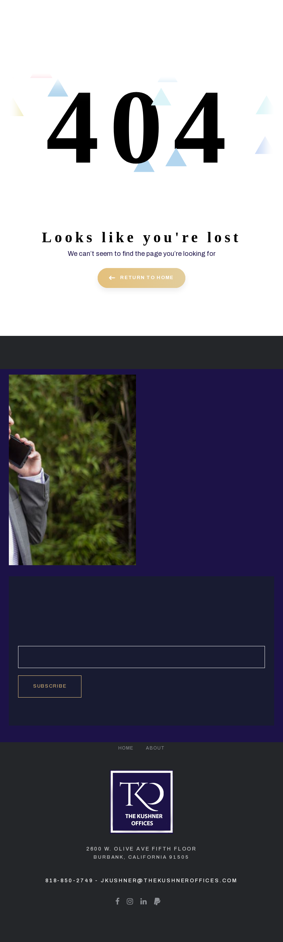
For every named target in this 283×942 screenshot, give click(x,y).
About (155, 748)
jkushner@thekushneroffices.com (169, 880)
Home (126, 748)
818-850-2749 (69, 880)
